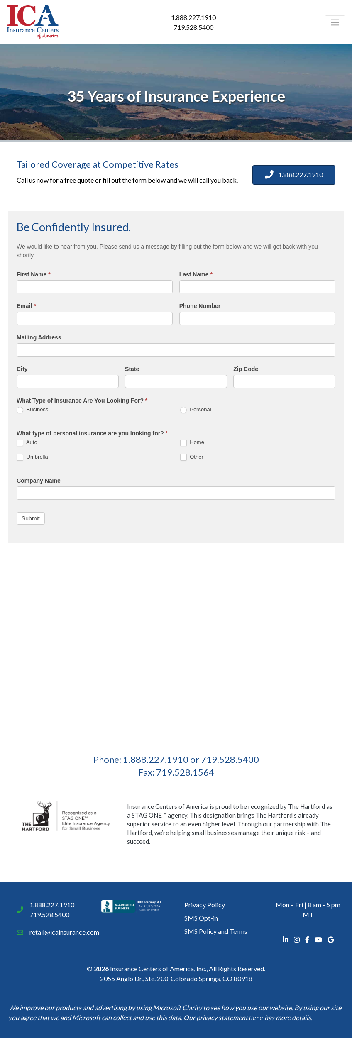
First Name (34, 274)
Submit (31, 518)
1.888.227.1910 (193, 17)
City (22, 369)
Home (192, 442)
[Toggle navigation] (335, 22)
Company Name (39, 480)
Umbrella (32, 457)
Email (26, 306)
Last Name (196, 274)
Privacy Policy (204, 905)
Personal (195, 409)
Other (191, 457)
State (132, 369)
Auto (27, 442)
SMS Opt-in (201, 918)
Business (32, 409)
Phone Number (200, 306)
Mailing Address (39, 337)
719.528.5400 (193, 27)
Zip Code (245, 369)
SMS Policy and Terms (215, 931)
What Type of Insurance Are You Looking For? (82, 400)
